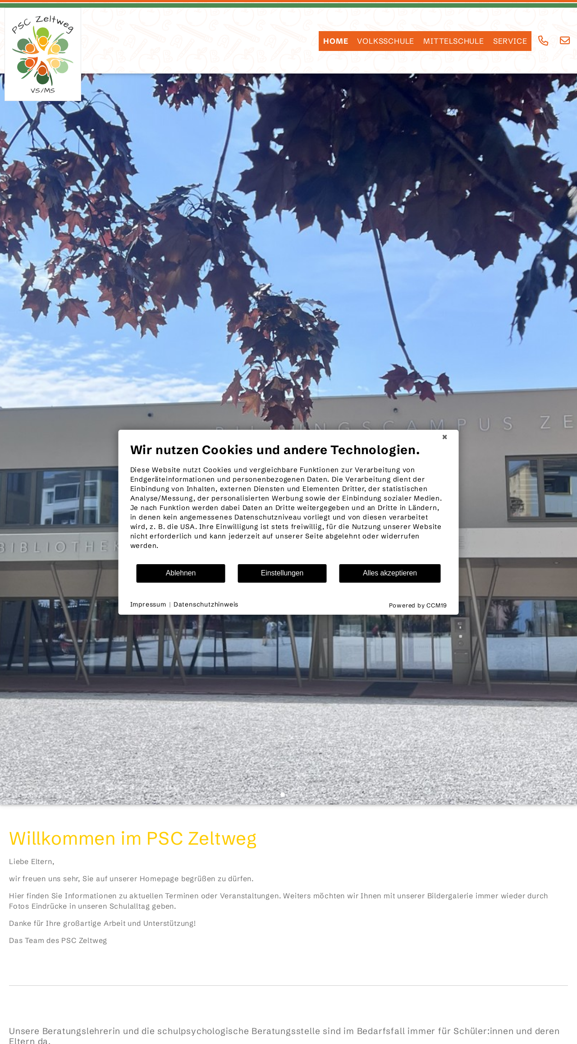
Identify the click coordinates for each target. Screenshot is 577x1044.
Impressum (148, 604)
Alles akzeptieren (390, 573)
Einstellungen (282, 573)
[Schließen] (445, 437)
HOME (335, 41)
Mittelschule (453, 41)
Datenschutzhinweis (206, 604)
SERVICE (510, 41)
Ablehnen (181, 573)
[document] (288, 503)
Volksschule (385, 41)
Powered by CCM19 (418, 605)
